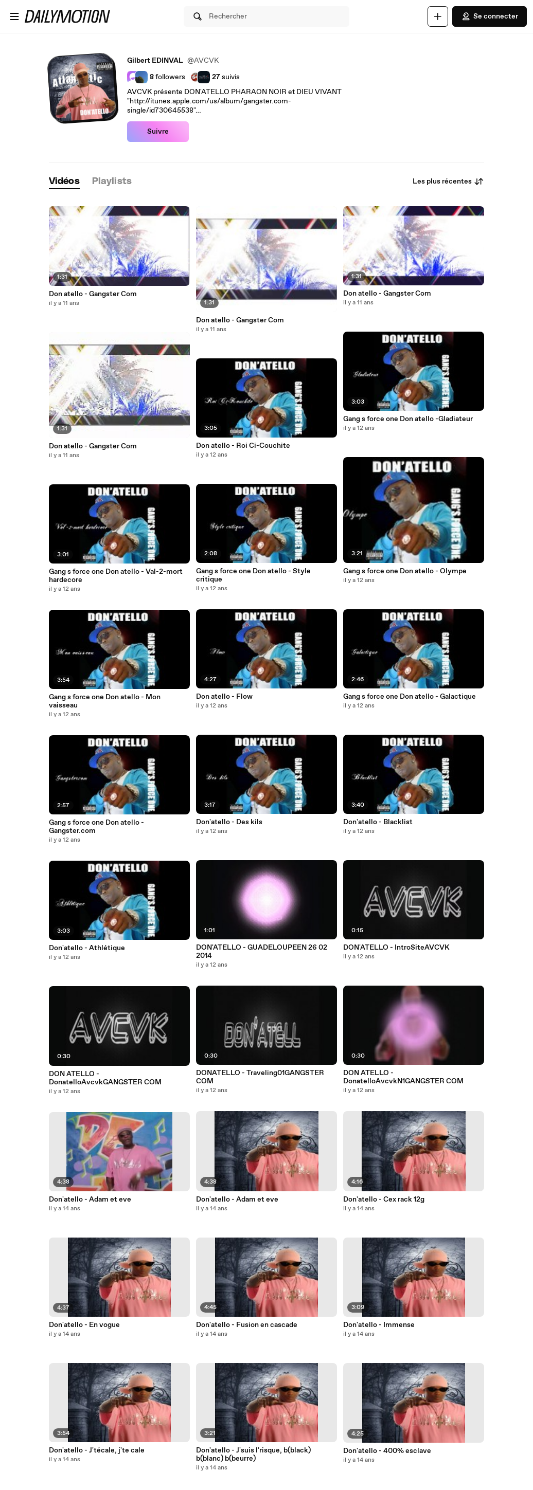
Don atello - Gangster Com (93, 294)
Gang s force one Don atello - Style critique (253, 575)
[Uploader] (438, 16)
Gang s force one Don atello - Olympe (405, 571)
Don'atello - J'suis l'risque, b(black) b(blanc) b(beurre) (253, 1454)
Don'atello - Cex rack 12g (383, 1199)
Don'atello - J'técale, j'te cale (97, 1450)
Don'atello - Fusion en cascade (246, 1325)
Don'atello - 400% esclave (387, 1451)
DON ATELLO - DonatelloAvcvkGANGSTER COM (105, 1078)
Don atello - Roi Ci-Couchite (243, 446)
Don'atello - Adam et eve (90, 1199)
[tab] (64, 181)
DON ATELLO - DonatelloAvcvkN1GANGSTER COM (403, 1077)
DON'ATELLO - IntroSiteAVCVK (396, 947)
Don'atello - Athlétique (87, 948)
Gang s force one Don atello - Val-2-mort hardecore (116, 576)
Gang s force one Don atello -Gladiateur (408, 419)
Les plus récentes (448, 181)
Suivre (158, 131)
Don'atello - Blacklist (378, 822)
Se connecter (489, 16)
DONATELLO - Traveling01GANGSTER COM (260, 1077)
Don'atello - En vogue (84, 1325)
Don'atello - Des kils (229, 822)
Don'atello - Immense (379, 1325)
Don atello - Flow (224, 697)
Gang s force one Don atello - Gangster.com (96, 827)
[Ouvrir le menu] (14, 16)
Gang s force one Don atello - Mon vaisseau (105, 701)
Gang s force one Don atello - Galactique (409, 697)
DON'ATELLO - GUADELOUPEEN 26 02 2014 (261, 951)
